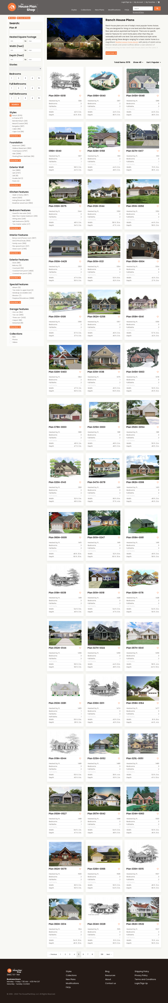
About (108, 979)
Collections (86, 9)
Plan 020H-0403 (58, 371)
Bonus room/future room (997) (24, 238)
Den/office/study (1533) (21, 241)
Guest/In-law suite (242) (21, 213)
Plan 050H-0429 (58, 261)
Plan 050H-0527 (58, 813)
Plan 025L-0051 (134, 758)
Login (123, 2)
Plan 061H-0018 (57, 95)
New (14, 337)
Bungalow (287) (18, 126)
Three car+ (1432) (19, 318)
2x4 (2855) (16, 170)
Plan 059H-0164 (135, 703)
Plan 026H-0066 (96, 868)
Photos (15, 340)
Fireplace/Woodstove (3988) (23, 298)
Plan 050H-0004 (135, 261)
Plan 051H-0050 (135, 206)
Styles (74, 9)
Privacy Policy (141, 975)
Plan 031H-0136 (96, 371)
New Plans (99, 9)
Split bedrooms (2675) (20, 221)
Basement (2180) (18, 146)
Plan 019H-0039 (57, 592)
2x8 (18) (15, 176)
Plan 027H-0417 (134, 151)
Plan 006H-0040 (97, 95)
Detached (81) (17, 323)
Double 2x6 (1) (17, 178)
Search (15, 105)
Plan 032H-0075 (57, 206)
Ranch (12, 18)
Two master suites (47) (21, 224)
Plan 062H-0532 (135, 924)
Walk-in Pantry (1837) (20, 195)
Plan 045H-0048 (135, 95)
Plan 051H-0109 (57, 316)
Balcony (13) (17, 265)
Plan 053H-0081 (57, 703)
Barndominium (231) (20, 121)
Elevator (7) (16, 296)
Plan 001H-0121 (96, 261)
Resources (110, 975)
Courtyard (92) (18, 268)
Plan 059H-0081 (135, 537)
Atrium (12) (16, 288)
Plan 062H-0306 (135, 482)
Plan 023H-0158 (96, 151)
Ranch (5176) (17, 116)
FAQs (127, 9)
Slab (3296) (16, 154)
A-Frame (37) (17, 118)
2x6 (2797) (16, 173)
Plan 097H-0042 (96, 813)
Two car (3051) (17, 315)
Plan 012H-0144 (96, 206)
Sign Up (129, 2)
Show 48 (138, 62)
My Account (138, 2)
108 (102, 954)
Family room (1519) (19, 243)
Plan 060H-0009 (58, 537)
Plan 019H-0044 (57, 758)
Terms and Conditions (145, 979)
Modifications (114, 9)
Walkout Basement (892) (21, 148)
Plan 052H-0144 (57, 648)
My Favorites (150, 2)
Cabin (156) (16, 129)
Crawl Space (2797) (19, 151)
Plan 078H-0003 (57, 427)
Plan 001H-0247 (96, 537)
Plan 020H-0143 (57, 482)
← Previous (53, 954)
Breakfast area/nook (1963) (22, 203)
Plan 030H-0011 (96, 703)
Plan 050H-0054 (135, 427)
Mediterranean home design (126, 42)
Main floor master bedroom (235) (25, 216)
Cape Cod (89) (18, 132)
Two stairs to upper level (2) (22, 290)
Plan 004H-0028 (96, 924)
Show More (14, 136)
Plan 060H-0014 (57, 924)
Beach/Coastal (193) (20, 124)
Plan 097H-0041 (135, 648)
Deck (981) (16, 263)
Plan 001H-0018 (96, 592)
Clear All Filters (23, 18)
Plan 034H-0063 (135, 813)
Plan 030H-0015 (135, 868)
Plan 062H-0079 (57, 868)
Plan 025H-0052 (96, 758)
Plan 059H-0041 (135, 316)
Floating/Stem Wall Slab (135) (23, 156)
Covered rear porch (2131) (22, 274)
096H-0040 (55, 151)
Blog (107, 971)
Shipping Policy (142, 971)
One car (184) (17, 312)
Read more (110, 53)
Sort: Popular (153, 62)
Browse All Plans (138, 12)
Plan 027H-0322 (96, 648)
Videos (14, 342)
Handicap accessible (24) (22, 293)
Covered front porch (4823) (23, 271)
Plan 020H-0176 (134, 592)
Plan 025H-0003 (96, 427)
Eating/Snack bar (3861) (21, 200)
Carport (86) (17, 320)
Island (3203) (17, 198)
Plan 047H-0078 (96, 482)
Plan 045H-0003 (135, 371)
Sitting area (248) (19, 219)
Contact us (110, 983)
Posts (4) (15, 181)
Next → (109, 954)
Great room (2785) (19, 249)
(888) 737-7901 (13, 974)
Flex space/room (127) (20, 246)
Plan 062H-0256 (96, 316)
